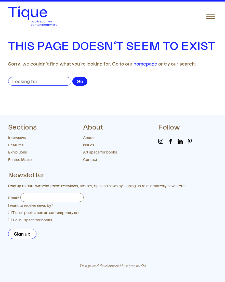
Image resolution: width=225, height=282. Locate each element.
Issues (88, 145)
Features (16, 145)
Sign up (22, 234)
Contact (90, 159)
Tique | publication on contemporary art (45, 212)
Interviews (17, 137)
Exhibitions (17, 152)
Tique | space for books (32, 220)
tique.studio (136, 265)
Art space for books (100, 152)
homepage (145, 64)
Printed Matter (20, 159)
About (88, 137)
